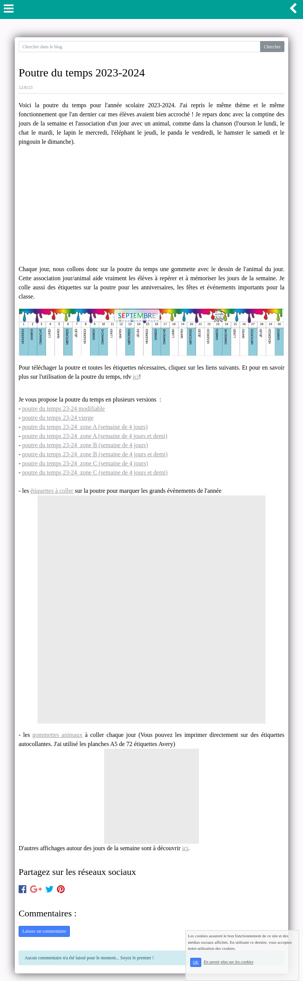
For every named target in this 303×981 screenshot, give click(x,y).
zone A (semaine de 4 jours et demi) (123, 436)
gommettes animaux (57, 735)
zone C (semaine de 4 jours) (113, 463)
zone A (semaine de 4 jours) (113, 427)
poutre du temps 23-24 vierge (57, 417)
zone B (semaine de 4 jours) (113, 445)
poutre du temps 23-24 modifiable (63, 408)
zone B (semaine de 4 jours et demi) (123, 454)
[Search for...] (139, 46)
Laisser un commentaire (44, 931)
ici (136, 376)
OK (196, 962)
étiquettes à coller (51, 490)
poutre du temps (42, 427)
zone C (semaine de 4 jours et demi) (123, 472)
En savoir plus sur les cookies (228, 962)
